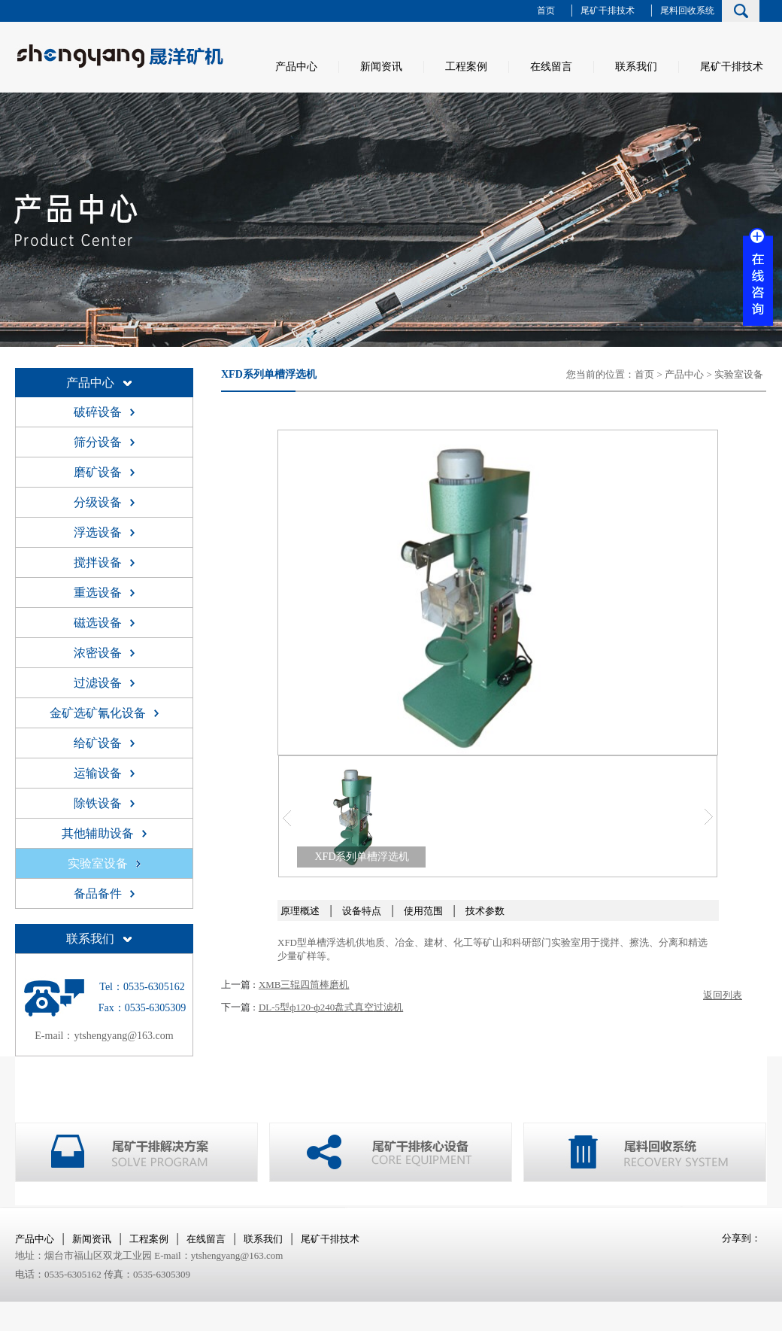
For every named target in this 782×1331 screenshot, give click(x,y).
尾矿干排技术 (607, 10)
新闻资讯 (381, 66)
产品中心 (296, 66)
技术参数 (485, 910)
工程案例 (466, 66)
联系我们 (636, 66)
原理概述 (300, 910)
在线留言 (551, 66)
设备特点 (361, 910)
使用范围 (423, 910)
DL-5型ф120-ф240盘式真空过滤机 (331, 1007)
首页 (546, 10)
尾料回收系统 (687, 10)
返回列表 (722, 995)
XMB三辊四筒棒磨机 (304, 984)
